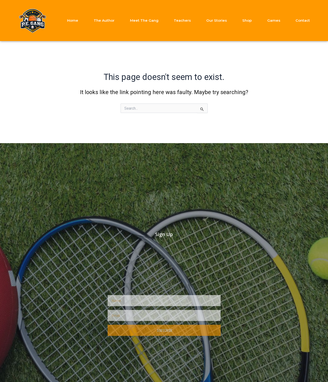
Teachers (182, 20)
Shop (247, 20)
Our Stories (216, 20)
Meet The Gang (144, 20)
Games (273, 20)
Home (72, 20)
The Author (104, 20)
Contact (303, 20)
